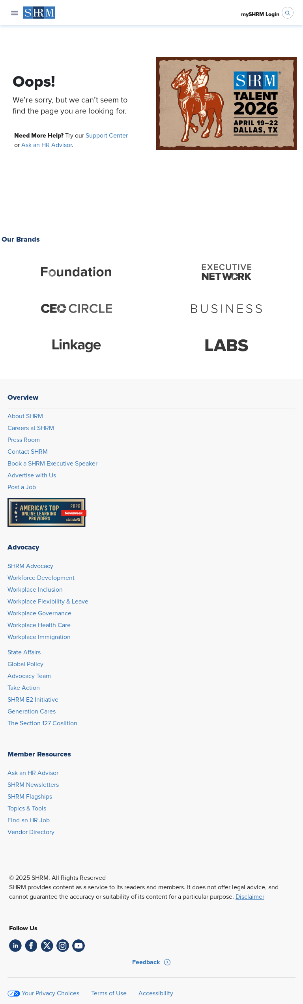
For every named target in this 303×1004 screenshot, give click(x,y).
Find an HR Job (28, 820)
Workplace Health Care (39, 625)
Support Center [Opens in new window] (107, 135)
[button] (151, 962)
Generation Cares (31, 711)
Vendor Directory (30, 832)
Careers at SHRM (30, 428)
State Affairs (24, 652)
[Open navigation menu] (14, 12)
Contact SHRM (27, 452)
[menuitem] (39, 12)
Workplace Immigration (39, 637)
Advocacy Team (29, 676)
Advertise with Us (31, 475)
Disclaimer (250, 897)
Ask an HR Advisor (46, 145)
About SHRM (25, 416)
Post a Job (21, 487)
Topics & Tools (26, 808)
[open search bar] (287, 12)
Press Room (23, 440)
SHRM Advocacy (30, 566)
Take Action (23, 688)
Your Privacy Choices (50, 993)
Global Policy (25, 664)
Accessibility (155, 993)
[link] (15, 945)
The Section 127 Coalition (42, 723)
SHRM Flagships (29, 797)
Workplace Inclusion (35, 590)
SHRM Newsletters (33, 785)
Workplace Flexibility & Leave (47, 601)
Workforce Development (41, 578)
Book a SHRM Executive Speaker (52, 463)
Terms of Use (109, 993)
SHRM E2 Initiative (32, 700)
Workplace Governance (39, 613)
